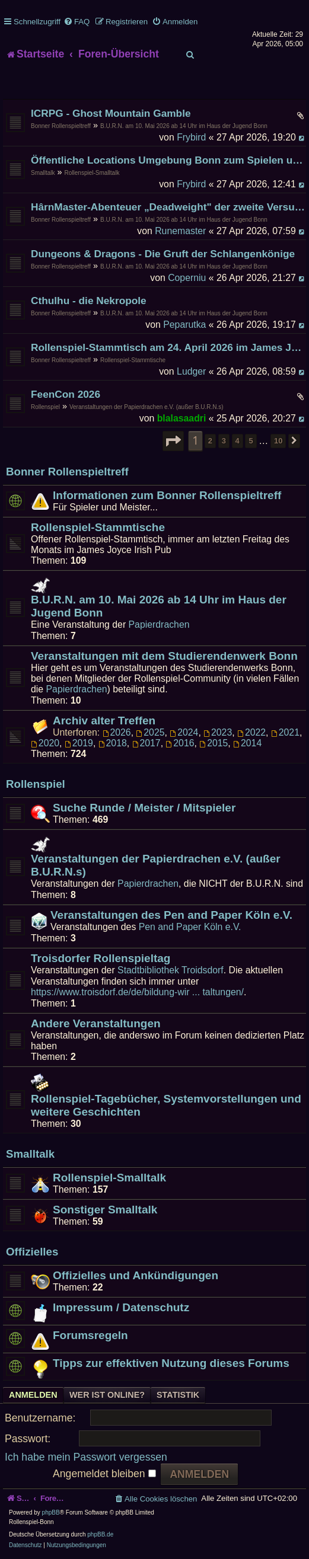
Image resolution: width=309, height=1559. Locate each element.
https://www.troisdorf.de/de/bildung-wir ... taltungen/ (137, 992)
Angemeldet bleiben (104, 1474)
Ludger (191, 371)
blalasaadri (181, 418)
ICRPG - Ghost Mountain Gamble (111, 113)
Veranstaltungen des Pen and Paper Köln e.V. (171, 915)
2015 (213, 743)
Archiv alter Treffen (104, 720)
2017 (146, 743)
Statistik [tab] (178, 1395)
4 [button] (237, 440)
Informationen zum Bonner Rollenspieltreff (167, 495)
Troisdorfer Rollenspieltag (100, 958)
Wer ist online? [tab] (107, 1395)
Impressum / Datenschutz (121, 1307)
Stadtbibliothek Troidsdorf (170, 970)
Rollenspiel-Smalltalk (92, 173)
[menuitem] (76, 21)
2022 (251, 732)
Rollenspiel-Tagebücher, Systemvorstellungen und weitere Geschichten (166, 1105)
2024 (184, 732)
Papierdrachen (159, 624)
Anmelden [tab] (33, 1395)
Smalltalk (43, 173)
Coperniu (187, 278)
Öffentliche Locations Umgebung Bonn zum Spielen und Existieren (168, 160)
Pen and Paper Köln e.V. (190, 927)
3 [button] (224, 440)
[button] (173, 441)
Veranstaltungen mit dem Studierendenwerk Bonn (164, 656)
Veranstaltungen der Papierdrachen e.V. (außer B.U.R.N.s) (146, 407)
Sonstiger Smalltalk (105, 1209)
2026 (117, 732)
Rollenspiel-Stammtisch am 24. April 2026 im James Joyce (168, 347)
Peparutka (184, 325)
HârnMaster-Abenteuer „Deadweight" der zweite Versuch (168, 207)
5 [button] (251, 440)
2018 (112, 743)
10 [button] (278, 440)
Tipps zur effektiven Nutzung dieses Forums (171, 1363)
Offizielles (32, 1251)
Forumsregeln (90, 1335)
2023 (217, 732)
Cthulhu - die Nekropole (88, 300)
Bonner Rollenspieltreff (61, 126)
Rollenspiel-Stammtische (132, 360)
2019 (79, 743)
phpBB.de (100, 1534)
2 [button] (210, 440)
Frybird (191, 137)
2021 (285, 732)
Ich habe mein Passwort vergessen (86, 1457)
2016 (179, 743)
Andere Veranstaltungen (96, 1023)
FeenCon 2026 (65, 394)
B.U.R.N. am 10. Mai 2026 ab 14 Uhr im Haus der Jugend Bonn (183, 126)
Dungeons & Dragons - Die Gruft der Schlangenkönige (163, 254)
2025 (150, 732)
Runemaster (180, 231)
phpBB (51, 1512)
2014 (247, 743)
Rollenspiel (45, 407)
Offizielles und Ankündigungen (135, 1275)
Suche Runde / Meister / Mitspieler (144, 807)
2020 (45, 743)
